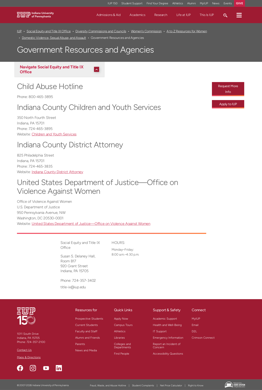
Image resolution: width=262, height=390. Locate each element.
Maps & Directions (29, 357)
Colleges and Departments (122, 345)
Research (160, 15)
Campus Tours (123, 325)
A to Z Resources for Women (187, 31)
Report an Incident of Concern (166, 345)
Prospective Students (89, 318)
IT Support (160, 331)
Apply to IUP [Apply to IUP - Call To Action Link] (228, 104)
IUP (19, 31)
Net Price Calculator (171, 385)
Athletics (119, 331)
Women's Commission (146, 31)
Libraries (119, 337)
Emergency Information (168, 337)
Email (195, 325)
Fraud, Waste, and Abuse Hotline (108, 385)
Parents (80, 344)
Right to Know (195, 385)
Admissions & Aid (108, 15)
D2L (194, 331)
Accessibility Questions (168, 353)
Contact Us (24, 350)
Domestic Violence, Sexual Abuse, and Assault (54, 38)
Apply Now (121, 318)
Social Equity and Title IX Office (49, 31)
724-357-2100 (36, 342)
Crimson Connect (203, 337)
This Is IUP (207, 15)
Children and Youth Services (54, 134)
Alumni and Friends (87, 337)
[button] (239, 14)
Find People (121, 353)
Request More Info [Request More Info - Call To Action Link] (228, 89)
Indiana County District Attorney (57, 172)
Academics (137, 15)
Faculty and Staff (86, 331)
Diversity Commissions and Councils (100, 31)
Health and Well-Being (167, 325)
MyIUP (196, 318)
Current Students (86, 325)
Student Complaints (143, 385)
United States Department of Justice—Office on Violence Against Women (91, 223)
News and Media (86, 350)
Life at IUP (183, 15)
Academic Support (165, 318)
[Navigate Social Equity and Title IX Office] (60, 69)
